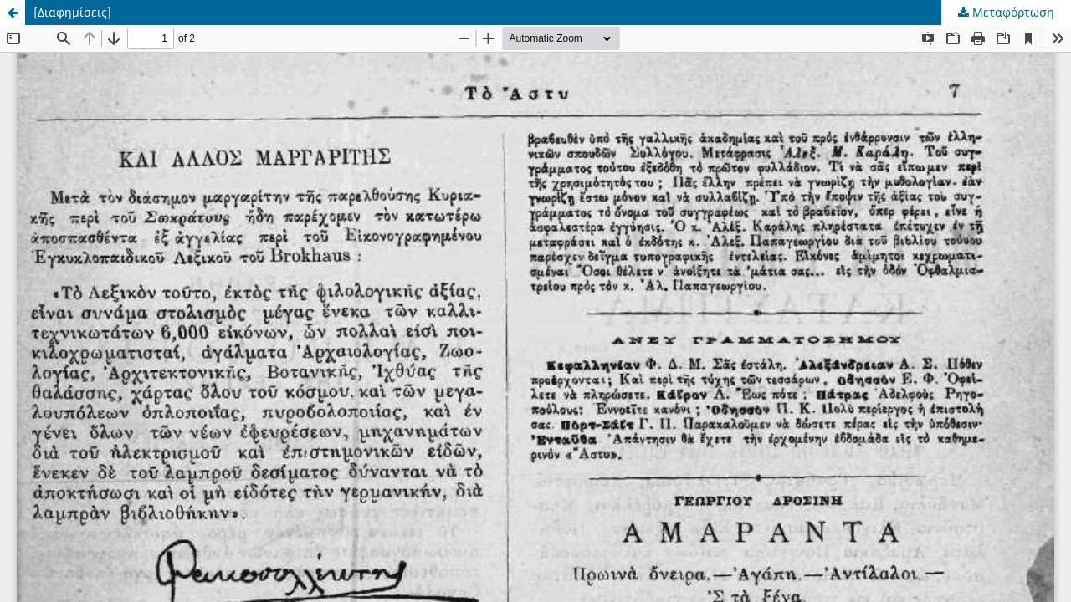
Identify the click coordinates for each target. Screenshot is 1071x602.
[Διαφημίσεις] (72, 12)
